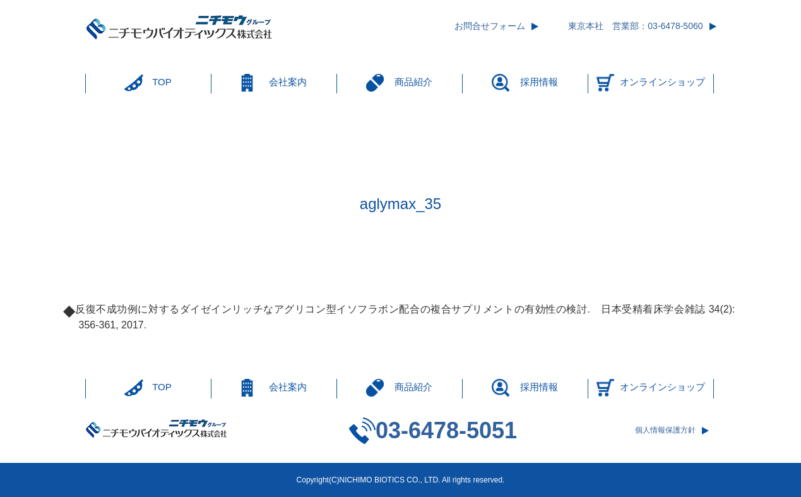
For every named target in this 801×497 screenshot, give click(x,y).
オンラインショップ (662, 81)
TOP (162, 81)
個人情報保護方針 (665, 430)
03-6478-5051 (446, 430)
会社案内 (288, 81)
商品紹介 (413, 81)
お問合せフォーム (489, 26)
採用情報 (539, 81)
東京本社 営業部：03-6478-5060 (635, 26)
